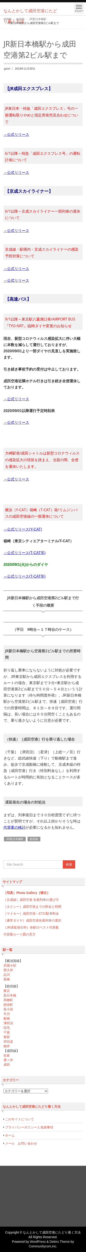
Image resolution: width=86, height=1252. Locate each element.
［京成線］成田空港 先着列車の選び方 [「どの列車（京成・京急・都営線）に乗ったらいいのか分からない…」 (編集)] (31, 900)
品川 (6, 974)
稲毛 (6, 1027)
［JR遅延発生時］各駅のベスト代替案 (31, 927)
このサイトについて (19, 1119)
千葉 (6, 1032)
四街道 (8, 1041)
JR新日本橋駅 (14, 839)
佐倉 (6, 1055)
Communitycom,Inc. (43, 1246)
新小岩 (8, 1009)
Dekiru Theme (60, 1241)
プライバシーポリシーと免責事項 (29, 1127)
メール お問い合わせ (21, 1143)
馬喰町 (8, 1000)
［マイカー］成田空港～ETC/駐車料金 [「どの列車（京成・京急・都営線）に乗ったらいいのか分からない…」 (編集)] (31, 913)
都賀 (6, 1037)
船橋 (6, 1018)
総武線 (34, 839)
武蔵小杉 (9, 965)
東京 (6, 991)
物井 (6, 1046)
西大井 (8, 970)
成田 (6, 1064)
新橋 (6, 979)
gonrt (7, 68)
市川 (6, 1014)
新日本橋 (9, 995)
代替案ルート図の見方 (19, 934)
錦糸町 (8, 1004)
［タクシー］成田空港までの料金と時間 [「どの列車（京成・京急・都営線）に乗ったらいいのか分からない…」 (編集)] (32, 906)
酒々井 (8, 1060)
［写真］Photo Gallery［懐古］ (26, 893)
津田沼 (8, 1023)
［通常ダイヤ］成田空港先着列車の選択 (32, 920)
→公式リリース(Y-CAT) (22, 529)
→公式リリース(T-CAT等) (24, 553)
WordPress (38, 1241)
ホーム (10, 1135)
